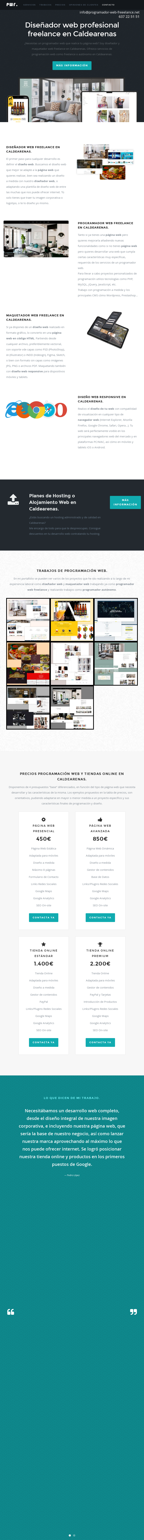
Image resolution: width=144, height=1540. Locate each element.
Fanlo (109, 1483)
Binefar (16, 1474)
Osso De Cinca (107, 1496)
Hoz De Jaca (78, 1487)
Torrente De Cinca (95, 1518)
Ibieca (114, 1487)
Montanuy (51, 1496)
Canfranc (8, 1478)
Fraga (13, 1487)
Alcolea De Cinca (86, 1461)
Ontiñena (96, 1496)
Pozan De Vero (111, 1500)
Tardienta (26, 1518)
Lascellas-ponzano (67, 1492)
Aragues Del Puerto (73, 1465)
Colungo (55, 1483)
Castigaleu (134, 1478)
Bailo (7, 1470)
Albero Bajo (14, 1461)
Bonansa (63, 1474)
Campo (94, 1474)
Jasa (11, 1492)
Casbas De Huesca (39, 1478)
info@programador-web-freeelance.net (109, 12)
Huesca (108, 1487)
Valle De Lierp (58, 1522)
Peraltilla (63, 1500)
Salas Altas (129, 1505)
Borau (70, 1474)
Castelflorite (107, 1478)
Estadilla (77, 1483)
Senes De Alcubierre (85, 1513)
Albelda (125, 1457)
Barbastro (40, 1470)
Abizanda (55, 1457)
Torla (52, 1518)
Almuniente (21, 1465)
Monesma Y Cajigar (19, 1496)
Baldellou (14, 1470)
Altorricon (40, 1465)
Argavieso (91, 1465)
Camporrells (103, 1474)
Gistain (29, 1487)
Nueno (81, 1496)
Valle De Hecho (44, 1522)
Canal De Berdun (117, 1474)
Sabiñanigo (112, 1505)
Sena (73, 1513)
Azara (124, 1465)
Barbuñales (59, 1470)
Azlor (130, 1465)
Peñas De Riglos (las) (14, 1500)
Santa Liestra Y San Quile (16, 1513)
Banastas (31, 1470)
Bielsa (117, 1470)
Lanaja (42, 1492)
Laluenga (27, 1492)
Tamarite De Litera (13, 1518)
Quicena (96, 1505)
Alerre (106, 1461)
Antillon (60, 1465)
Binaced (8, 1474)
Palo (116, 1496)
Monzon (59, 1496)
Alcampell (73, 1461)
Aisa (93, 1457)
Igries (120, 1487)
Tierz (42, 1518)
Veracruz (92, 1522)
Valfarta (17, 1522)
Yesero (41, 1527)
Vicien (115, 1522)
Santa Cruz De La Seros (126, 1509)
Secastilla (61, 1513)
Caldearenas (84, 1474)
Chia (40, 1483)
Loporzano (113, 1492)
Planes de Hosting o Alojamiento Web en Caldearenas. (52, 502)
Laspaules (89, 1492)
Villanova (123, 1522)
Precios (60, 5)
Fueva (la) (21, 1487)
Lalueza (35, 1492)
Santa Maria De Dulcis (37, 1513)
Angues (48, 1465)
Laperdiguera (52, 1492)
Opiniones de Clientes (83, 5)
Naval (66, 1496)
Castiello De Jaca (121, 1478)
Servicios (29, 5)
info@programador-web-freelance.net (94, 1442)
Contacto (108, 5)
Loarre (105, 1492)
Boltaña (55, 1474)
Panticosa (123, 1496)
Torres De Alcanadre (113, 1518)
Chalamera (33, 1483)
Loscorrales (124, 1492)
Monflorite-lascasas (37, 1496)
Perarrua (72, 1500)
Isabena (132, 1487)
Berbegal (110, 1470)
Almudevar (124, 1461)
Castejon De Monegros (58, 1478)
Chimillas (47, 1483)
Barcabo (68, 1470)
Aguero (73, 1457)
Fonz (121, 1483)
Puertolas (52, 1505)
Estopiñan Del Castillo (92, 1483)
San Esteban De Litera (44, 1509)
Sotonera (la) (126, 1513)
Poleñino (100, 1500)
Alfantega (114, 1461)
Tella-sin (35, 1518)
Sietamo (109, 1513)
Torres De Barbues (131, 1518)
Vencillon (83, 1522)
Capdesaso (18, 1478)
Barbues (49, 1470)
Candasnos (130, 1474)
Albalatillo (116, 1457)
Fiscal (115, 1483)
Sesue (102, 1513)
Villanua (131, 1522)
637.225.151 (80, 1438)
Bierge (124, 1470)
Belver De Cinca (79, 1470)
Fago (104, 1483)
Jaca (6, 1492)
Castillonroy (22, 1483)
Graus (52, 1487)
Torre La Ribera (80, 1518)
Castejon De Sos (76, 1478)
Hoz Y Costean (90, 1487)
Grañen (46, 1487)
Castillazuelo (10, 1483)
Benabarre (91, 1470)
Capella (27, 1478)
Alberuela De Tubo (28, 1461)
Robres (104, 1505)
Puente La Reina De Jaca (36, 1505)
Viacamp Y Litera (104, 1522)
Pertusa (80, 1500)
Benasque (101, 1470)
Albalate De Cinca (103, 1457)
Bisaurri (23, 1474)
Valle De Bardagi (29, 1522)
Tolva (47, 1518)
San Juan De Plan (62, 1509)
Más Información (125, 502)
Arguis (99, 1465)
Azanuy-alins (115, 1465)
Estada (70, 1483)
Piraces (88, 1500)
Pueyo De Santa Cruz (82, 1505)
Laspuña (98, 1492)
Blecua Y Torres (44, 1474)
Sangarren (93, 1509)
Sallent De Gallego (25, 1509)
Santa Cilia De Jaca (107, 1509)
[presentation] (72, 1335)
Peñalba (132, 1496)
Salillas (13, 1509)
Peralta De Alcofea (32, 1500)
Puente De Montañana (14, 1505)
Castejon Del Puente (93, 1478)
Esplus (63, 1483)
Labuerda (18, 1492)
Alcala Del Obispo (60, 1461)
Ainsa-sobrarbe (83, 1457)
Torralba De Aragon (64, 1518)
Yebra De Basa (30, 1527)
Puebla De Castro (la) (128, 1500)
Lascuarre (79, 1492)
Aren (85, 1465)
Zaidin (47, 1527)
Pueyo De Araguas (65, 1505)
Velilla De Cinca (72, 1522)
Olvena (88, 1496)
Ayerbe (106, 1465)
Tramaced (9, 1522)
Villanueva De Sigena (14, 1527)
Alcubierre (98, 1461)
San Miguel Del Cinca (79, 1509)
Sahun (120, 1505)
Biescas (131, 1470)
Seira (68, 1513)
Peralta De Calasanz (50, 1500)
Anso (54, 1465)
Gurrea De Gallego (64, 1487)
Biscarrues (31, 1474)
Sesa (97, 1513)
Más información (72, 65)
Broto (76, 1474)
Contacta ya (44, 917)
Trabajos (45, 5)
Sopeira (117, 1513)
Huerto (101, 1487)
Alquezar (31, 1465)
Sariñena (52, 1513)
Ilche (126, 1487)
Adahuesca (64, 1457)
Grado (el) (37, 1487)
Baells (135, 1465)
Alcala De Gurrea (44, 1461)
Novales (73, 1496)
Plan (94, 1500)
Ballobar (22, 1470)
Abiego (47, 1457)
